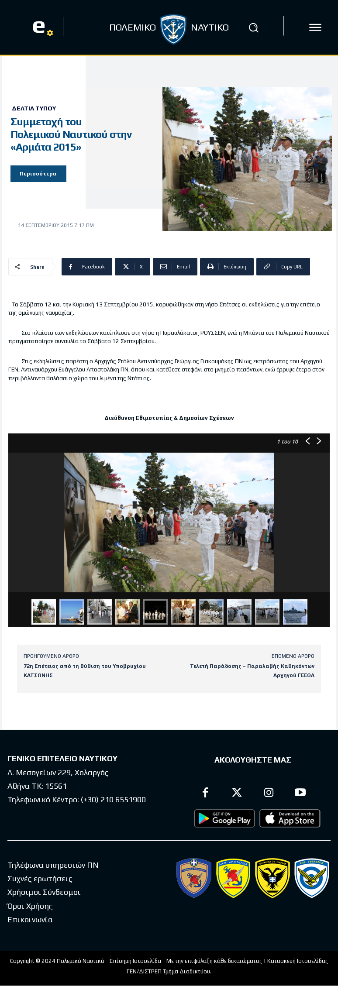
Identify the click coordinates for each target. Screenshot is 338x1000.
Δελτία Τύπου (34, 108)
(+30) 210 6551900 (113, 799)
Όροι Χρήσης (30, 906)
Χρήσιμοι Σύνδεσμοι (44, 892)
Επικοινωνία (30, 919)
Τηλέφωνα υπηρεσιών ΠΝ (53, 864)
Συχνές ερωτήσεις (39, 878)
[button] (254, 27)
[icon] (315, 27)
